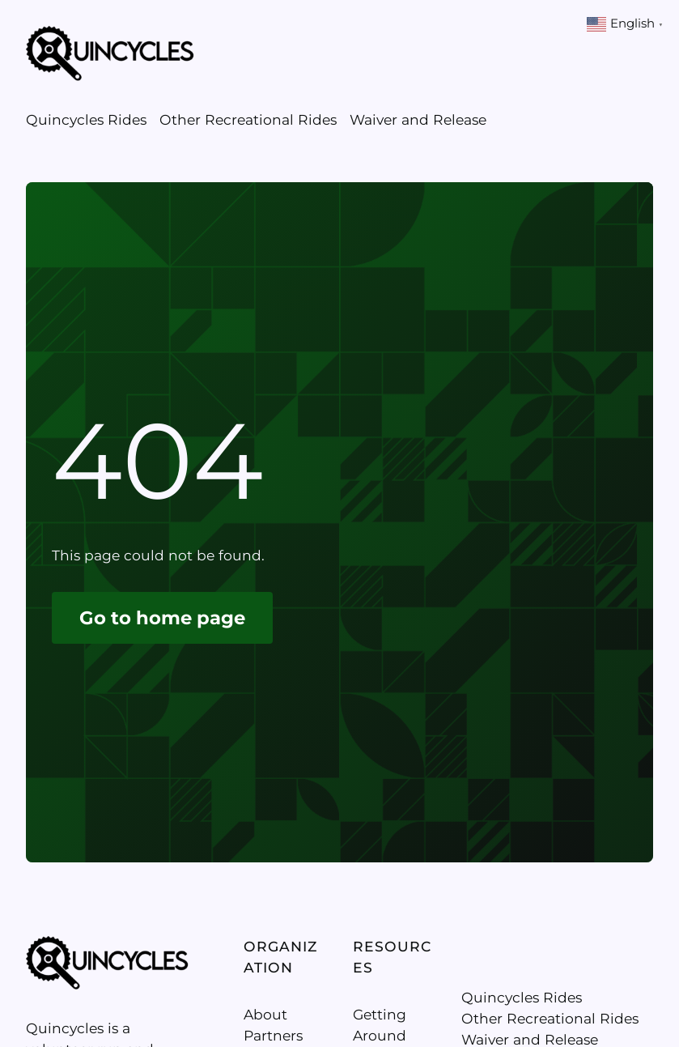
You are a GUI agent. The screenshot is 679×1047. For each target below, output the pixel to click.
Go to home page (162, 617)
